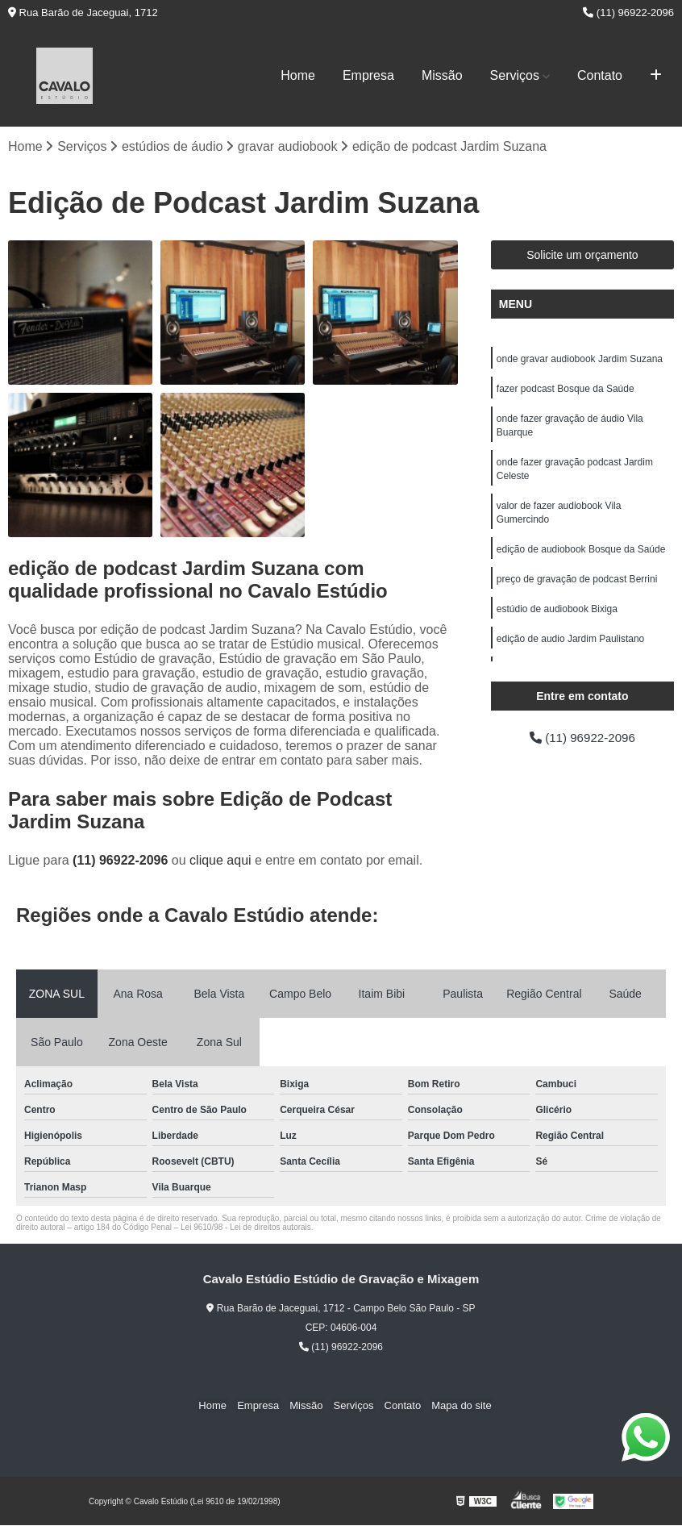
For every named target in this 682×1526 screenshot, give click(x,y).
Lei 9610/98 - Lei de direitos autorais (246, 1228)
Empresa (368, 75)
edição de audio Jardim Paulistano (570, 648)
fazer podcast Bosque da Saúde (565, 390)
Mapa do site (454, 1405)
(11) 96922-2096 (628, 12)
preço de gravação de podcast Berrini (577, 587)
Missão (442, 75)
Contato (599, 75)
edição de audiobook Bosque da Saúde (581, 556)
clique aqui (220, 861)
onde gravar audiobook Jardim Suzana (580, 359)
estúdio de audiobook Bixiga (557, 617)
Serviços (514, 75)
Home (298, 75)
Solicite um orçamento (582, 255)
